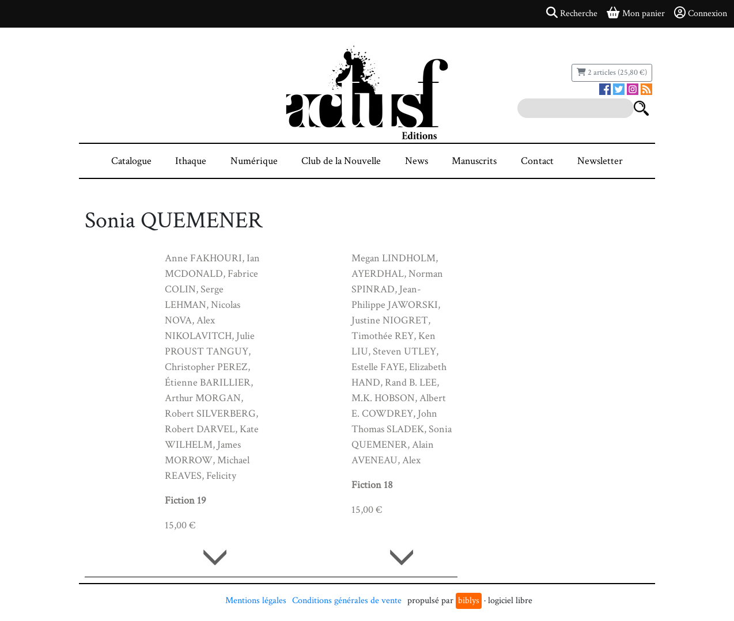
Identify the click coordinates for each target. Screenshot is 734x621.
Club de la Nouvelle (341, 160)
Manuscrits (474, 160)
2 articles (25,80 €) (612, 72)
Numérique (254, 160)
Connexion (700, 13)
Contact (537, 160)
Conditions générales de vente (347, 601)
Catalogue (131, 160)
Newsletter (600, 160)
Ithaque (190, 160)
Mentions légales (255, 601)
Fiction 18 (372, 485)
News (416, 160)
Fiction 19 (185, 500)
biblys (468, 601)
